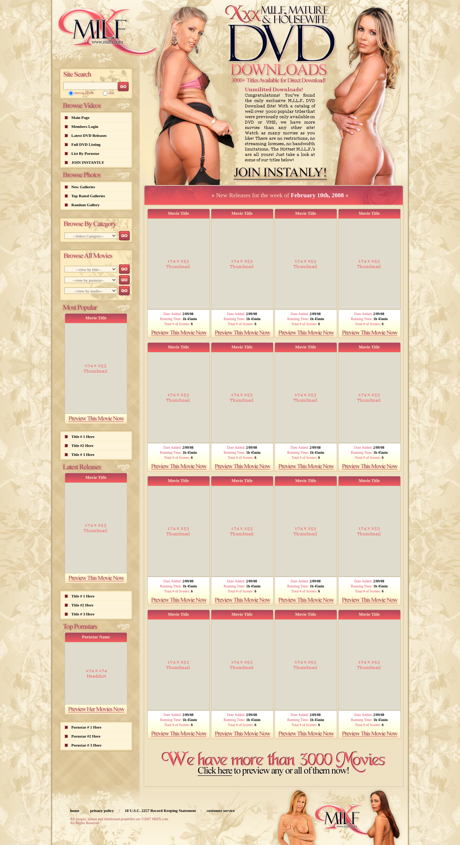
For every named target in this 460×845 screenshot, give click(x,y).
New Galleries (83, 187)
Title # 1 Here (83, 436)
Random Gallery (86, 205)
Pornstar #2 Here (86, 736)
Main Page (80, 117)
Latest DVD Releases (89, 135)
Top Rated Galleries (88, 196)
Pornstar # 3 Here (87, 745)
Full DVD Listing (86, 144)
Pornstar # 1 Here (87, 727)
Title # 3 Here (83, 454)
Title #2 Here (82, 445)
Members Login (85, 126)
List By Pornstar (86, 153)
